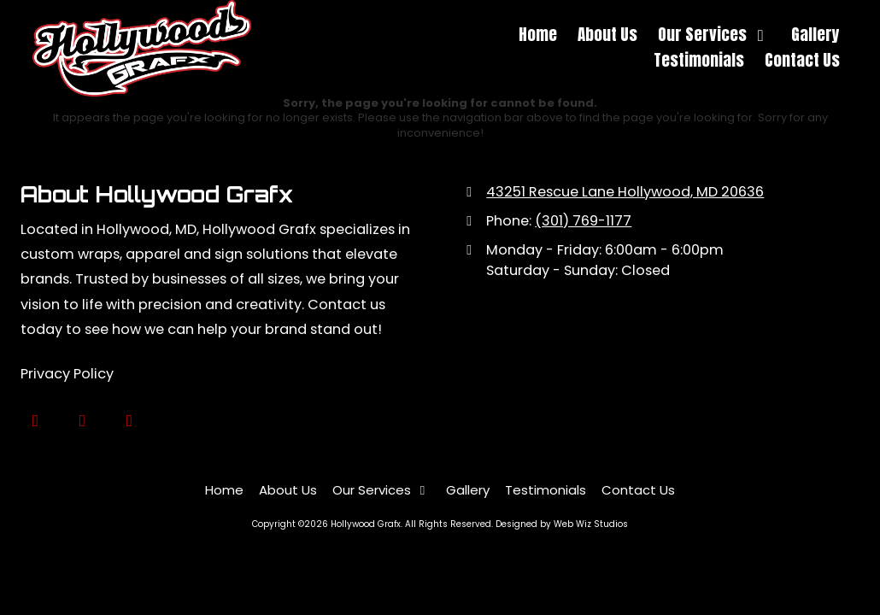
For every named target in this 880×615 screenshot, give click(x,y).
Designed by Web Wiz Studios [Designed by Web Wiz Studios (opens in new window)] (562, 524)
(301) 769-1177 (583, 221)
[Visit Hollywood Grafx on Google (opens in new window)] (35, 421)
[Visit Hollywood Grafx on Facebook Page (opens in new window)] (82, 421)
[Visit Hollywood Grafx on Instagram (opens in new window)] (129, 421)
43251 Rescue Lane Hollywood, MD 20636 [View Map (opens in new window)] (625, 192)
